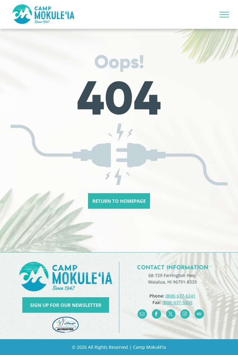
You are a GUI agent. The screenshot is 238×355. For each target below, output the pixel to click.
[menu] (224, 15)
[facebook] (156, 314)
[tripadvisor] (199, 314)
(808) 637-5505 (177, 302)
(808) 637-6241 (180, 296)
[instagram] (185, 314)
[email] (142, 314)
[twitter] (170, 314)
